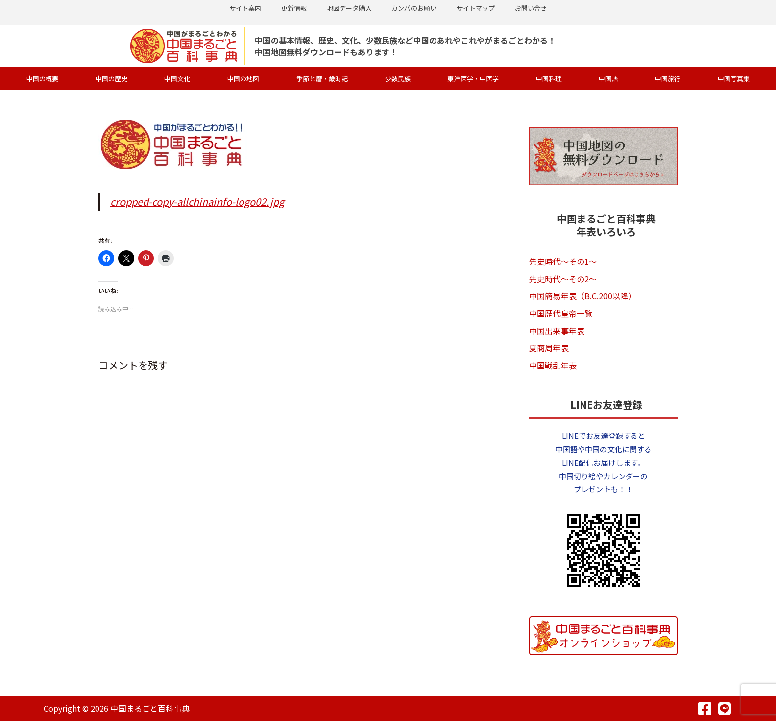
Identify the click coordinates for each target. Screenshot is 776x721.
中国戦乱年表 (553, 365)
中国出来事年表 (556, 330)
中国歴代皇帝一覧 (560, 313)
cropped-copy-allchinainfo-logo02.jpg (197, 201)
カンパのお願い (413, 8)
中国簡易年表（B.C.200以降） (582, 296)
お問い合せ (531, 8)
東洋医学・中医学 (473, 78)
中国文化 (177, 78)
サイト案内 (245, 8)
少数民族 (398, 78)
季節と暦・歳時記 (322, 78)
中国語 (608, 78)
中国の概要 (42, 78)
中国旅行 (667, 78)
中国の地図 (243, 78)
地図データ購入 (349, 8)
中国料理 (549, 78)
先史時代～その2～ (563, 279)
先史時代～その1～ (563, 261)
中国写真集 (734, 78)
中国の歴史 (112, 78)
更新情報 (294, 8)
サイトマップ (475, 8)
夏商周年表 (549, 348)
